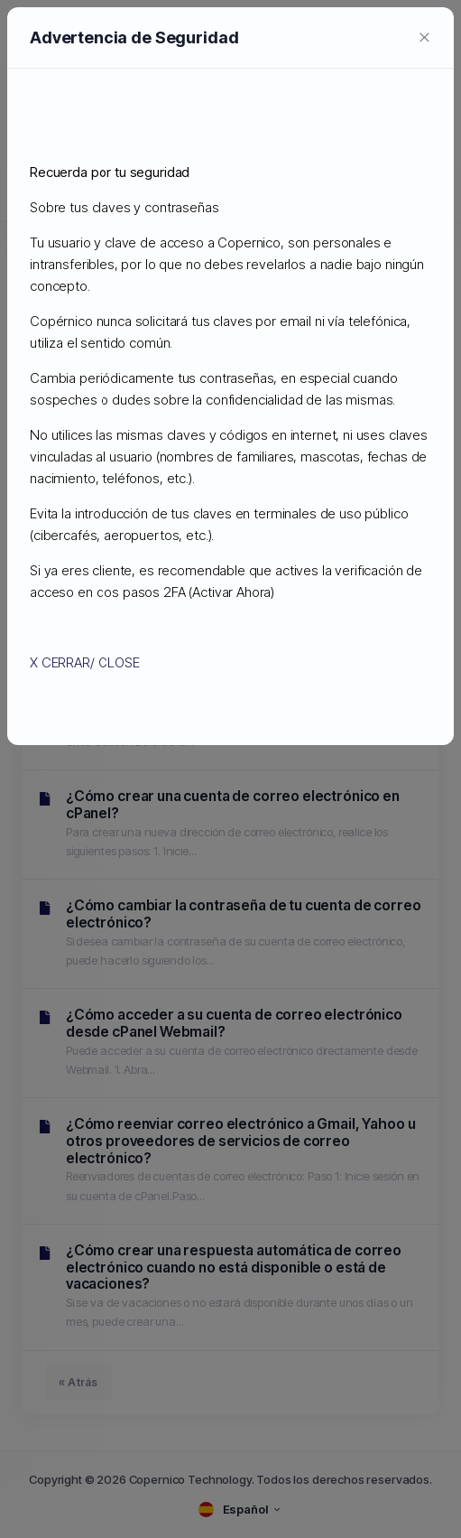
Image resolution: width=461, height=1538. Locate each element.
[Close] (424, 36)
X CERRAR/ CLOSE (85, 662)
